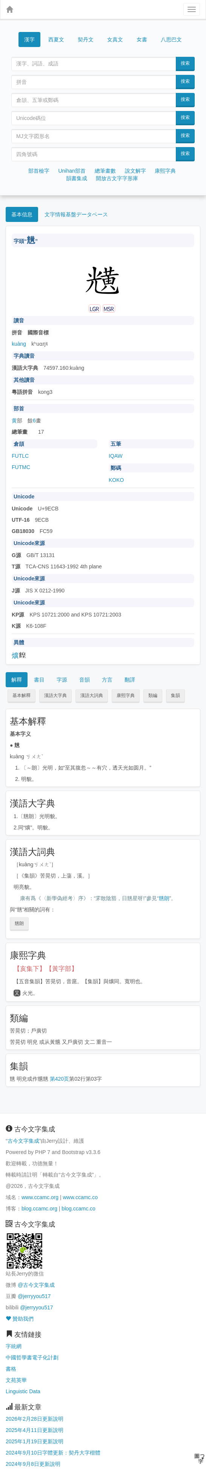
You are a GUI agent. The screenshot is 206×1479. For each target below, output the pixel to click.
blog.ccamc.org (39, 1209)
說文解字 (135, 171)
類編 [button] (152, 695)
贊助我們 (20, 1319)
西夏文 (56, 40)
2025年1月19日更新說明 (34, 1441)
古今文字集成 (23, 1141)
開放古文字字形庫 (117, 178)
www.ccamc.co (80, 1197)
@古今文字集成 (36, 1285)
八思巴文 (171, 39)
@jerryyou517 (34, 1296)
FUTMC (21, 467)
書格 (11, 1369)
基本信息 (21, 214)
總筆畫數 (105, 171)
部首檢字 (38, 171)
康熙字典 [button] (126, 695)
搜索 (185, 63)
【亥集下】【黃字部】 (46, 968)
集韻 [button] (175, 695)
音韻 (84, 680)
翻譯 (130, 680)
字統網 (14, 1346)
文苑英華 (16, 1380)
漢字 (29, 39)
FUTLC (20, 456)
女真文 (115, 39)
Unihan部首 (71, 171)
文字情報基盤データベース (76, 214)
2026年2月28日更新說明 (34, 1419)
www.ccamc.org (40, 1197)
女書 (142, 39)
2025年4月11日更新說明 (34, 1430)
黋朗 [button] (19, 923)
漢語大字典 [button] (55, 695)
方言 (107, 680)
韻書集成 (76, 178)
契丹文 (86, 39)
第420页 (59, 1079)
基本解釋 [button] (21, 695)
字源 (62, 680)
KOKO (116, 480)
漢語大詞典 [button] (91, 695)
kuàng (19, 344)
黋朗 (164, 898)
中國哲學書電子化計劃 (32, 1357)
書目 (39, 680)
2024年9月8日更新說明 (33, 1464)
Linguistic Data (23, 1391)
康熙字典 (165, 171)
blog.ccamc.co (78, 1209)
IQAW (116, 456)
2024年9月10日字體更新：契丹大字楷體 (53, 1453)
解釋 (16, 680)
